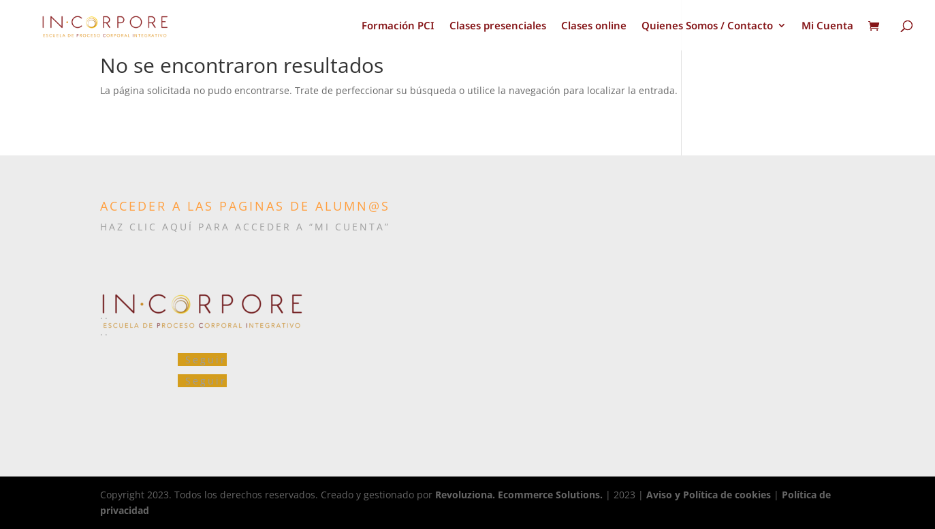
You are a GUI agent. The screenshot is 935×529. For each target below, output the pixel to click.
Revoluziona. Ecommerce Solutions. (519, 494)
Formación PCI (398, 26)
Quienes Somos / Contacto (707, 26)
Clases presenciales (497, 26)
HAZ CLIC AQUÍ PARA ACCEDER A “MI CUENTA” (245, 226)
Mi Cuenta (827, 26)
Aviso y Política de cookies (708, 494)
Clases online (594, 26)
